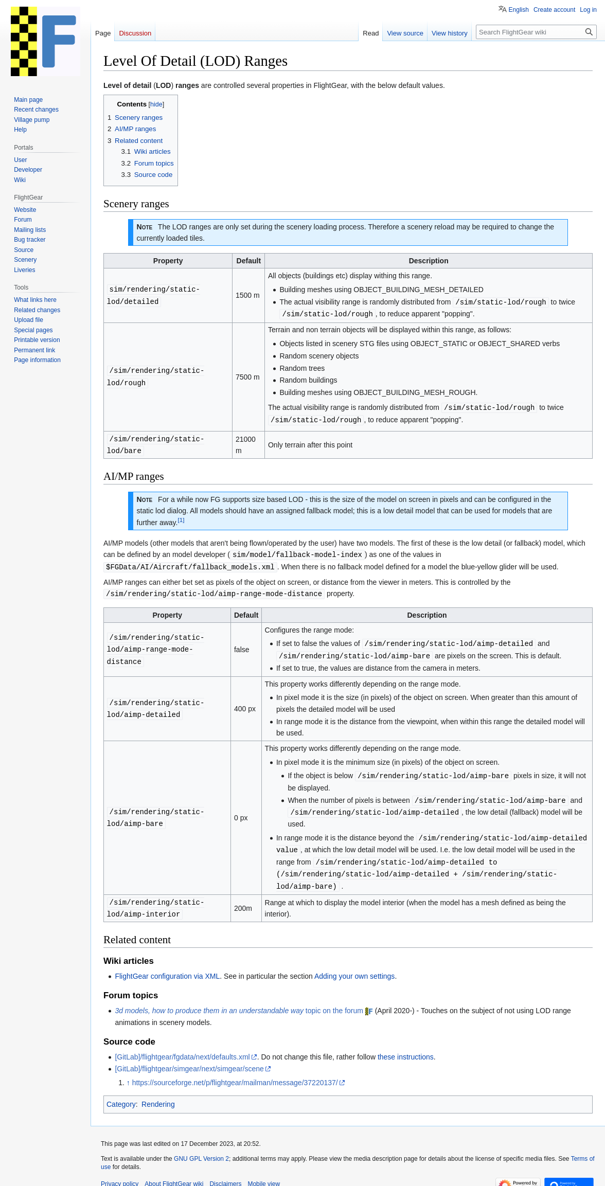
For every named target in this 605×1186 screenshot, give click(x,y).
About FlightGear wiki (174, 1173)
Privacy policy (119, 1173)
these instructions (406, 1046)
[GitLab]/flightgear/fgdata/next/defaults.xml (182, 1046)
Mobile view (263, 1173)
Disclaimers (225, 1173)
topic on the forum (239, 1000)
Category (121, 1093)
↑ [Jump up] (128, 1072)
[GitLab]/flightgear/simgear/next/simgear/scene (189, 1058)
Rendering (158, 1093)
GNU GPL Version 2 (201, 1148)
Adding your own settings (354, 965)
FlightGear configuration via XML (167, 965)
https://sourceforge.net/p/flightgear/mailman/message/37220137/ (235, 1072)
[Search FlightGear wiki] (536, 32)
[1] (180, 516)
